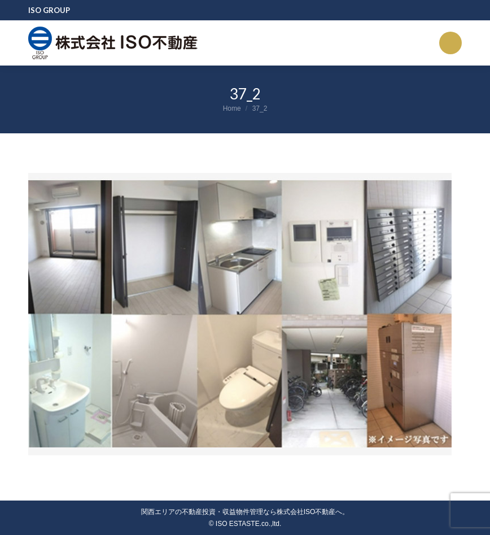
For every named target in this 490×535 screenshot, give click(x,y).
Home (232, 108)
